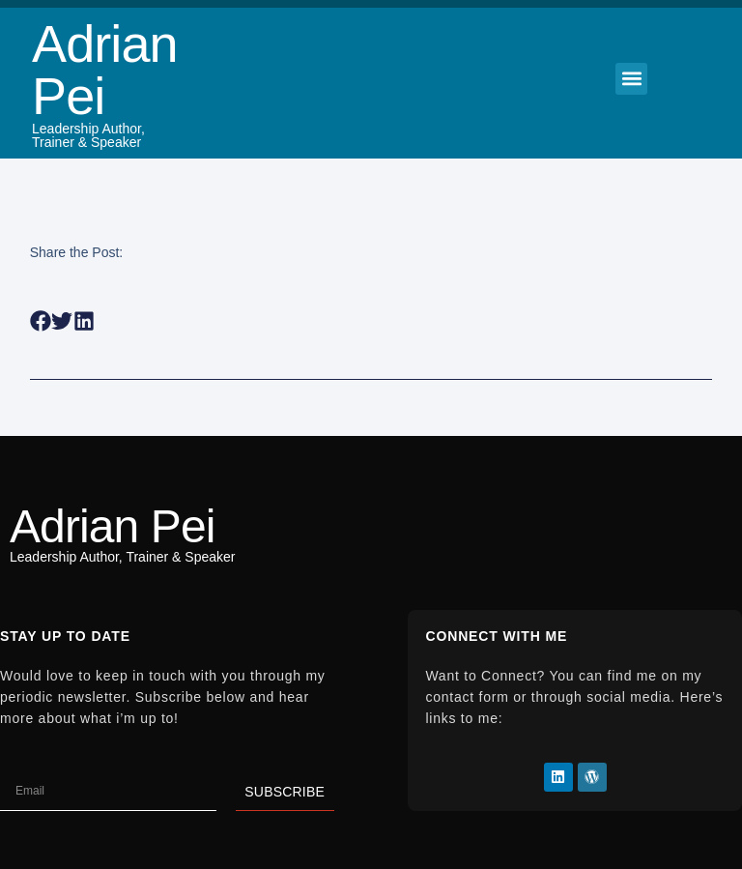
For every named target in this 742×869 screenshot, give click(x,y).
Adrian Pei (105, 69)
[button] (631, 79)
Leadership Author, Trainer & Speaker (88, 135)
